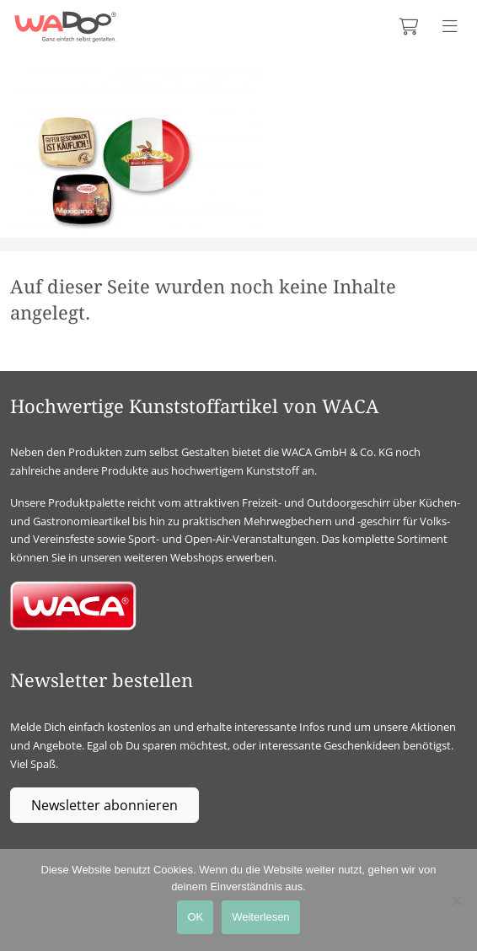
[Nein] (456, 900)
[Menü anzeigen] (450, 27)
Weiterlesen (260, 917)
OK (195, 917)
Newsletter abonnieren (104, 805)
